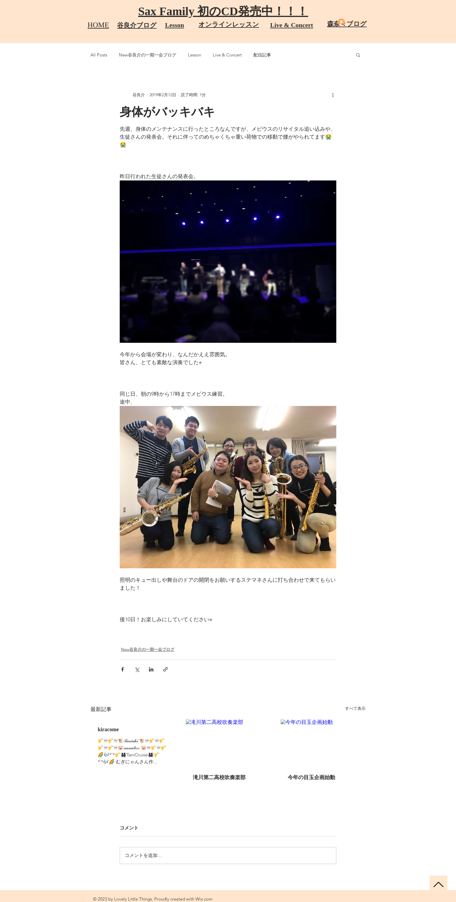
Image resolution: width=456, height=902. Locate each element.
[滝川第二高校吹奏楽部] (228, 743)
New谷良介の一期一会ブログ (147, 55)
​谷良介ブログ (137, 25)
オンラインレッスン (228, 24)
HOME (98, 25)
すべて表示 (355, 708)
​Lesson (174, 25)
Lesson (194, 55)
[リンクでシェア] (165, 669)
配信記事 (262, 55)
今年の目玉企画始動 (311, 777)
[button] (358, 54)
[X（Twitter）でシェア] (137, 669)
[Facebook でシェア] (122, 669)
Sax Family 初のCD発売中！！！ (223, 11)
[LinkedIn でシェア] (151, 669)
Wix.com (204, 899)
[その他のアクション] (332, 94)
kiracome (108, 729)
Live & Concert (291, 25)
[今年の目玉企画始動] (323, 743)
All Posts (98, 55)
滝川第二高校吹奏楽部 (219, 777)
